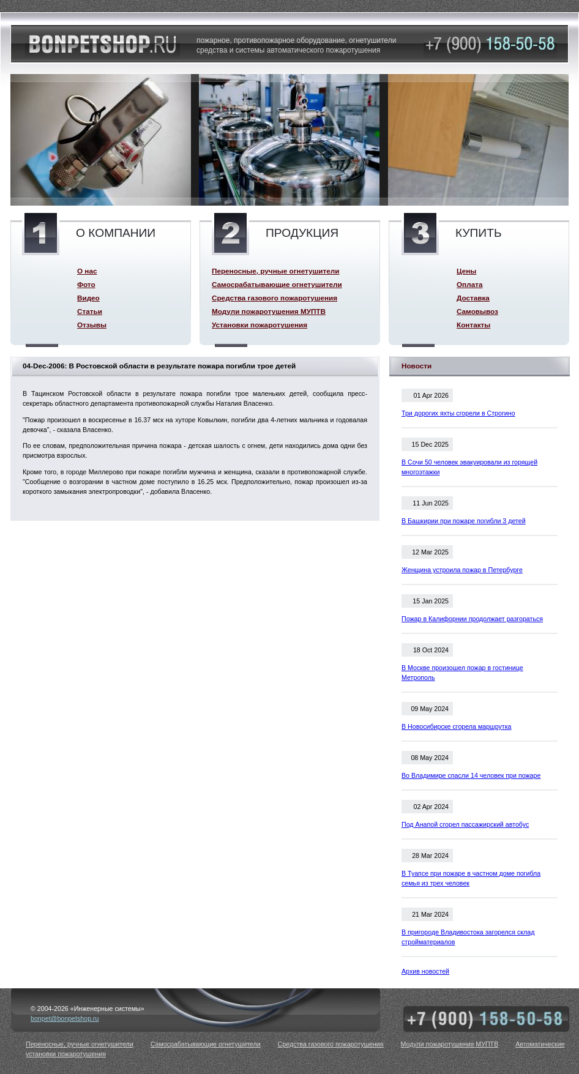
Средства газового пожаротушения (274, 298)
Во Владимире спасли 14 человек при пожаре (471, 775)
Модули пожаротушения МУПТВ (269, 311)
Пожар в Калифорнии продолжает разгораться (472, 618)
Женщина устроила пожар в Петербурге (462, 569)
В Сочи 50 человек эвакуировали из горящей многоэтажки (469, 466)
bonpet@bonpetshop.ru (65, 1018)
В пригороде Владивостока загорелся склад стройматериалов (468, 936)
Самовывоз (477, 311)
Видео (88, 298)
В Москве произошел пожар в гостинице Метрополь (462, 672)
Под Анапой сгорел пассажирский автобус (465, 824)
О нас (87, 271)
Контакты (473, 325)
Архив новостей (425, 971)
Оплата (469, 284)
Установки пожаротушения (259, 325)
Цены (466, 271)
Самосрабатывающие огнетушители (277, 284)
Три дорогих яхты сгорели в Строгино (458, 413)
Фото (86, 284)
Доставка (473, 298)
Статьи (89, 311)
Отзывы (91, 325)
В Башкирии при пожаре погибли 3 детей (464, 520)
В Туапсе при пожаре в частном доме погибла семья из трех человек (471, 878)
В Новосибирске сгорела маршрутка (457, 726)
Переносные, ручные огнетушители (275, 271)
